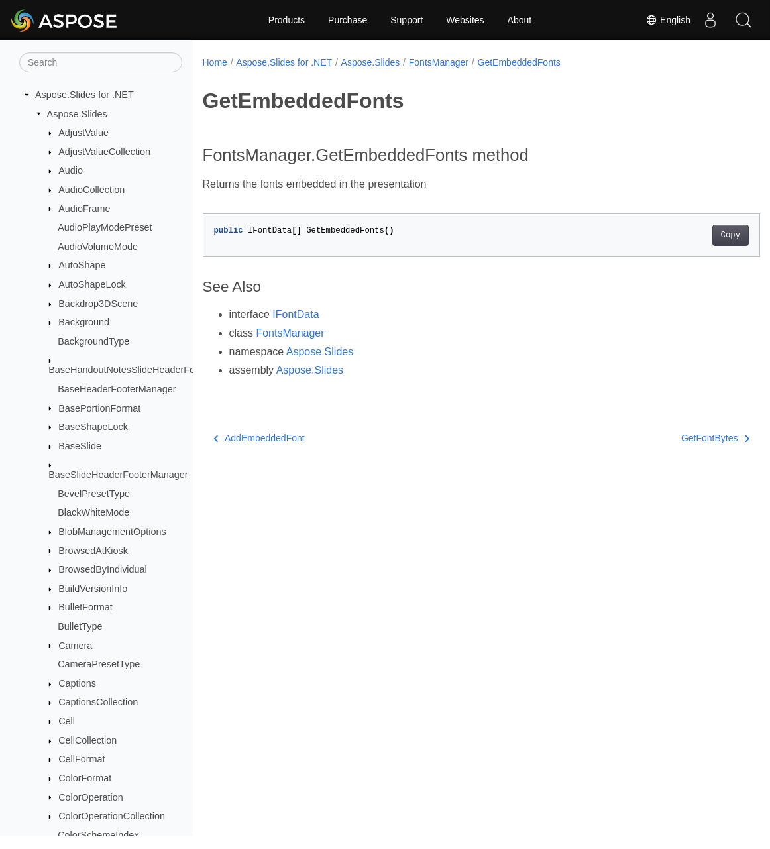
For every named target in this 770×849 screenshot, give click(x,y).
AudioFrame (84, 208)
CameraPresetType (99, 664)
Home (215, 62)
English (667, 20)
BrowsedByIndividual (102, 569)
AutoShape (81, 265)
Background (83, 322)
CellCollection (87, 740)
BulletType (80, 626)
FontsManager (438, 62)
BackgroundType (93, 341)
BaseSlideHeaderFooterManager (118, 474)
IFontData (295, 314)
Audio (70, 170)
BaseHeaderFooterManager (117, 389)
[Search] (100, 62)
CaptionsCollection (98, 702)
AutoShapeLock (92, 284)
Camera (75, 645)
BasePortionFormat (99, 408)
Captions (77, 683)
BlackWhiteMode (93, 512)
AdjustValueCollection (104, 151)
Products (286, 20)
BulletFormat (85, 607)
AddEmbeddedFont (259, 438)
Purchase (347, 20)
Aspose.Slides (77, 114)
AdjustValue (83, 132)
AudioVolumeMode (98, 246)
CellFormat (81, 759)
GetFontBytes (676, 438)
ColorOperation (90, 797)
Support (406, 20)
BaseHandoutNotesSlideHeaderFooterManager (148, 370)
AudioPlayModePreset (105, 227)
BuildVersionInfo (92, 588)
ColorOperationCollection (111, 816)
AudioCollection (91, 189)
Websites (465, 20)
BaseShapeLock (93, 427)
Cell (66, 721)
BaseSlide (79, 446)
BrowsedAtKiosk (93, 550)
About (520, 20)
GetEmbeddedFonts (519, 62)
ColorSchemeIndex (98, 835)
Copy (691, 235)
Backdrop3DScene (98, 303)
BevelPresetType (94, 493)
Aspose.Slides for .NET (84, 94)
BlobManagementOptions (112, 531)
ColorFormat (84, 778)
